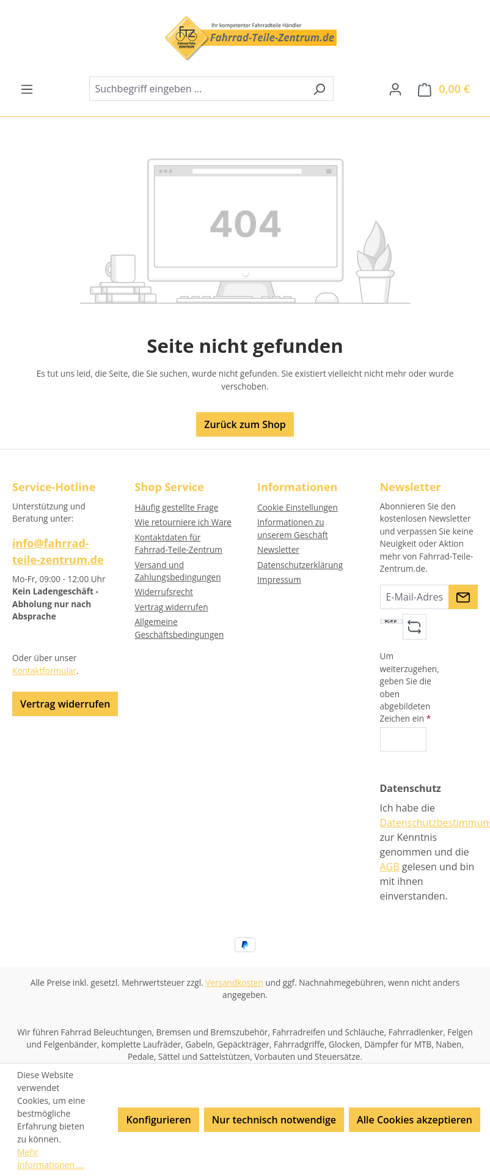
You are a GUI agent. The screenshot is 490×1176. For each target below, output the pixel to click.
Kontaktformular (44, 670)
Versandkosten (234, 982)
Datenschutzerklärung (300, 565)
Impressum (279, 579)
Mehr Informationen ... (50, 1158)
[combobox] (197, 88)
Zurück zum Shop (245, 424)
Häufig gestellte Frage (177, 507)
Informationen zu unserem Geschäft (292, 528)
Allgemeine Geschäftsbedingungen (179, 628)
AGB (390, 866)
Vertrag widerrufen (65, 704)
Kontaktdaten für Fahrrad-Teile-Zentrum (178, 543)
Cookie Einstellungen (297, 507)
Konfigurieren (158, 1119)
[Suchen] (319, 88)
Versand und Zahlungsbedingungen (178, 571)
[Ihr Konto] (395, 88)
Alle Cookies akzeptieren (414, 1119)
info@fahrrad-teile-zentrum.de (58, 551)
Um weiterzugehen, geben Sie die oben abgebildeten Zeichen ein (409, 687)
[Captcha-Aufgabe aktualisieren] (414, 627)
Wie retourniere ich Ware (183, 522)
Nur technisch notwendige (274, 1119)
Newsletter (278, 549)
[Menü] (27, 88)
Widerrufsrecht (164, 591)
